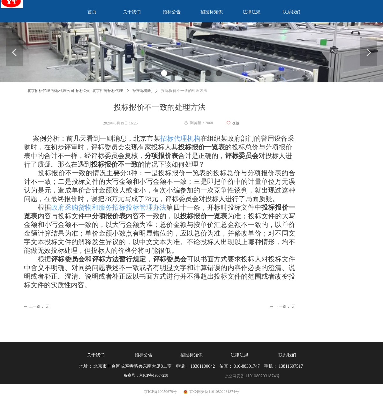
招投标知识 (142, 90)
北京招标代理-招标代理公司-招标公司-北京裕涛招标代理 (75, 90)
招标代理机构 (180, 138)
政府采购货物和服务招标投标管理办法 (108, 207)
